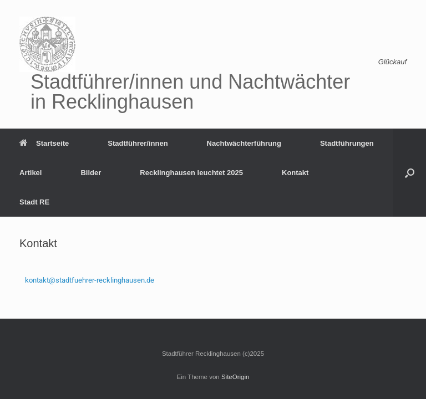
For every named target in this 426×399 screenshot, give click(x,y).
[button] (409, 173)
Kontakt (295, 172)
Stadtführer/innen (138, 143)
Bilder (90, 172)
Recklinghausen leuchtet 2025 (191, 172)
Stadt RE (34, 202)
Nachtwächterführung (244, 143)
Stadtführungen (347, 143)
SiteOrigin (235, 377)
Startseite (44, 143)
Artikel (30, 172)
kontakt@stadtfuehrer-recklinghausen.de (89, 280)
